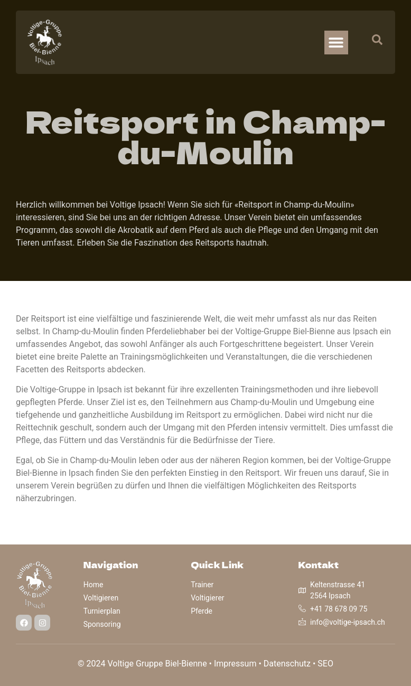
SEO (325, 664)
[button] (336, 42)
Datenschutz (287, 664)
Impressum (235, 664)
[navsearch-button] (371, 42)
